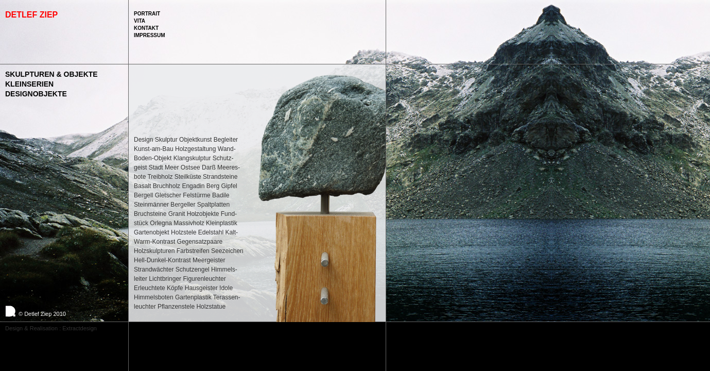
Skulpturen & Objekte (51, 74)
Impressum (149, 35)
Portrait (147, 13)
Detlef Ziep (31, 14)
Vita (139, 21)
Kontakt (146, 28)
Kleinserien (29, 84)
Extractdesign (79, 328)
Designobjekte (36, 94)
